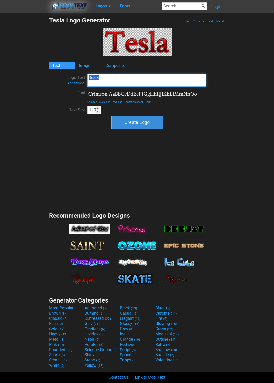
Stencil (58, 360)
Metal (220, 21)
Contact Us (119, 377)
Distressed (97, 318)
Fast (210, 21)
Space (128, 354)
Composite (115, 65)
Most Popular (61, 308)
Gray (126, 328)
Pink (56, 344)
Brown (57, 313)
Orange (130, 339)
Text (56, 65)
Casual (129, 313)
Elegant (130, 318)
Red (187, 21)
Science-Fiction (101, 349)
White (57, 365)
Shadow (166, 349)
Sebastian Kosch (133, 102)
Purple (93, 344)
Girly (91, 323)
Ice (125, 334)
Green (164, 328)
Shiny (92, 354)
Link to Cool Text (150, 377)
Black (128, 308)
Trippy (128, 360)
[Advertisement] (24, 93)
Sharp (57, 354)
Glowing (166, 323)
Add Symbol (76, 83)
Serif (148, 102)
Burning (94, 313)
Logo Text (76, 80)
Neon (91, 339)
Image (84, 65)
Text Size (77, 109)
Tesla (146, 80)
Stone (92, 360)
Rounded (60, 349)
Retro (162, 344)
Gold (57, 328)
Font (81, 92)
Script (128, 349)
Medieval (167, 334)
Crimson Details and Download (104, 102)
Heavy (58, 334)
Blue (163, 308)
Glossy (129, 323)
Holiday (93, 334)
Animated (95, 308)
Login (216, 6)
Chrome (198, 21)
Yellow (93, 365)
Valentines (167, 360)
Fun (56, 323)
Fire (161, 318)
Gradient (94, 328)
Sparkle (164, 354)
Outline (165, 339)
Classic (58, 318)
